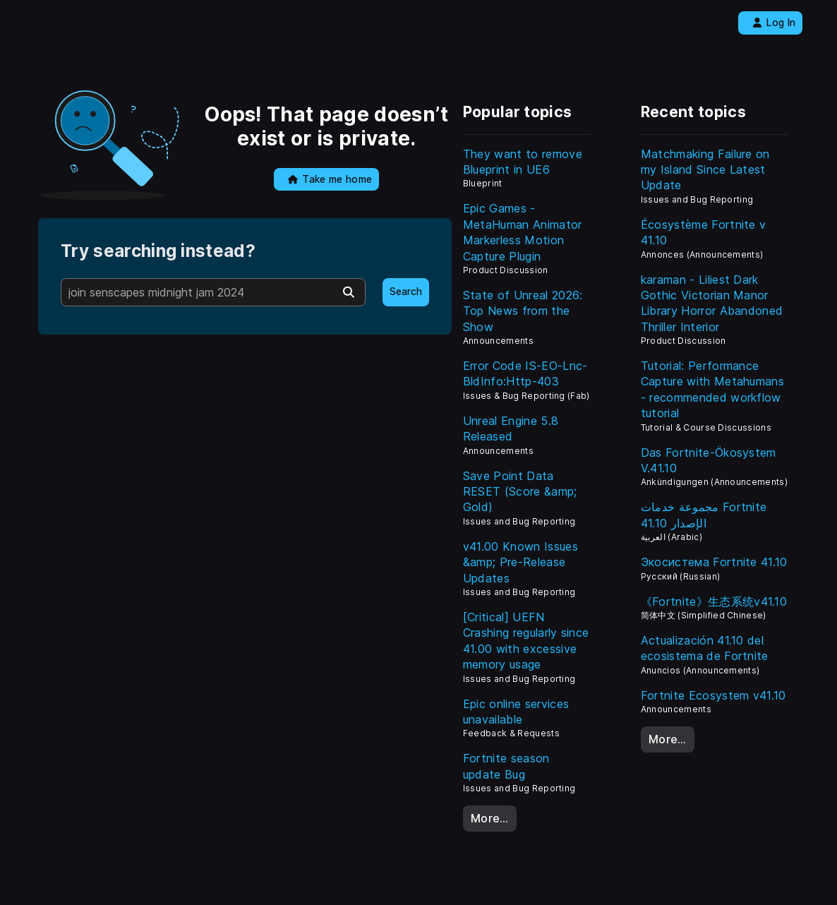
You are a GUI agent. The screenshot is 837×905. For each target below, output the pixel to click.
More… (490, 818)
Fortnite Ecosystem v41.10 (713, 695)
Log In (773, 22)
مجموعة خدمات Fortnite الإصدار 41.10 (704, 514)
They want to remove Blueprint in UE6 (522, 161)
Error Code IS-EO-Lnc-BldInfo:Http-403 (525, 373)
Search (406, 291)
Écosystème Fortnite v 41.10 (703, 232)
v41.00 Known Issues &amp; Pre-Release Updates (520, 562)
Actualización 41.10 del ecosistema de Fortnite (705, 648)
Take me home (330, 179)
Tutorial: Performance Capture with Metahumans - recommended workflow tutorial (712, 389)
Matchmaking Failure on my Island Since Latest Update (705, 170)
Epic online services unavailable (516, 711)
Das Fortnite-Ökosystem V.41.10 (708, 460)
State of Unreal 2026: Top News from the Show (523, 311)
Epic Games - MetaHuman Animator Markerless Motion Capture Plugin (522, 232)
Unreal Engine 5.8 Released (510, 428)
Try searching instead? (158, 251)
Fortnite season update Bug (506, 766)
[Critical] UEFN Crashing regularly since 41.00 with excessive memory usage (526, 640)
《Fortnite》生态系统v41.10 (714, 601)
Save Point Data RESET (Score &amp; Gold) (520, 492)
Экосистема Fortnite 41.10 (714, 562)
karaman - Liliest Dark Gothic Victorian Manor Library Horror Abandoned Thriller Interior (712, 303)
